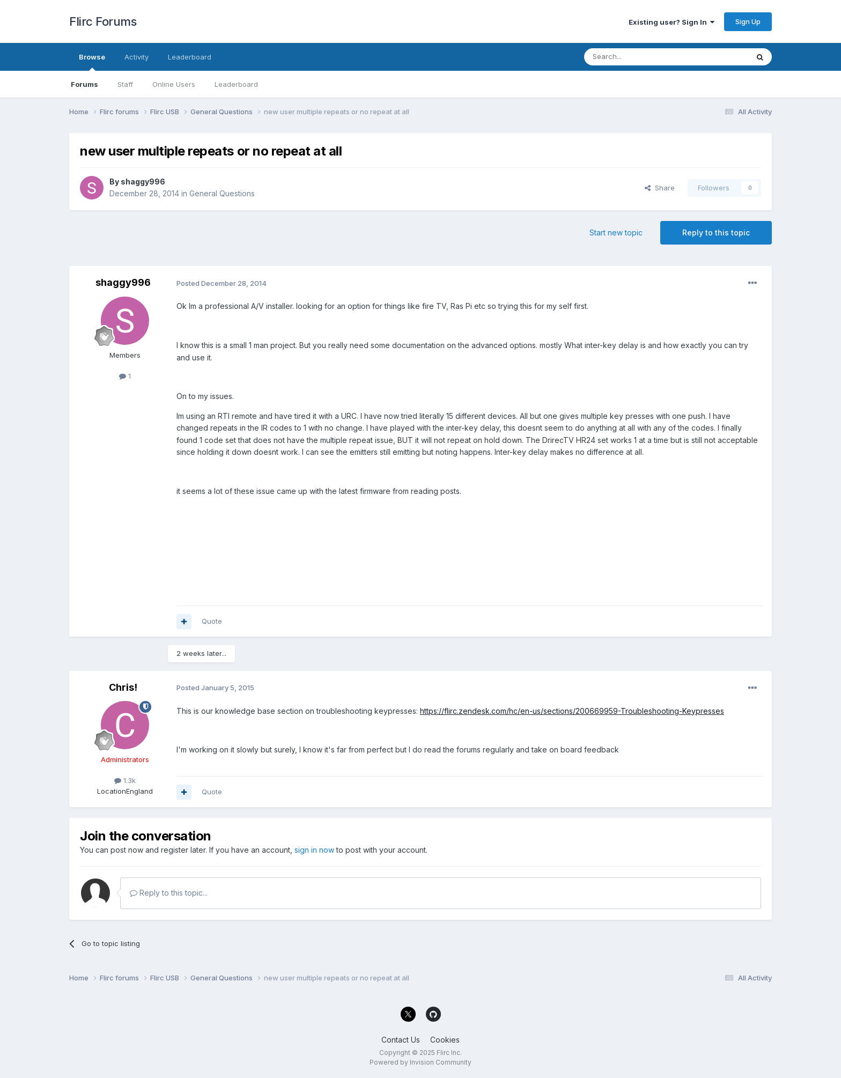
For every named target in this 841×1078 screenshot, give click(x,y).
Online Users (173, 84)
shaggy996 (143, 181)
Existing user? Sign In (671, 22)
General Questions (222, 193)
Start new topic (616, 232)
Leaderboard (236, 84)
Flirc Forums (102, 21)
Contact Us (400, 1039)
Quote (212, 621)
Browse (92, 62)
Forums (84, 84)
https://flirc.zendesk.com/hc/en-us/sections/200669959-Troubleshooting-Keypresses (572, 710)
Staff (125, 84)
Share (660, 187)
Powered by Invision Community (420, 1062)
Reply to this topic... (169, 892)
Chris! (123, 687)
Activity (136, 57)
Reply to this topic (716, 232)
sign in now (314, 849)
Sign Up (748, 21)
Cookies (445, 1039)
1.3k (125, 780)
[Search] (639, 56)
